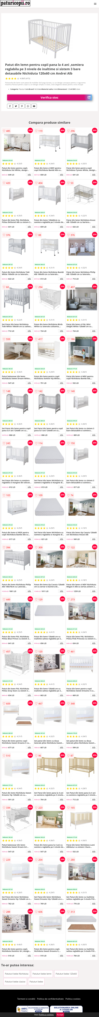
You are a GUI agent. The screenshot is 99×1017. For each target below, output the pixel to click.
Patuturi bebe (36, 981)
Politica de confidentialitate (50, 998)
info (29, 174)
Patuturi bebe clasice (15, 981)
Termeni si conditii (26, 998)
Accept (60, 1014)
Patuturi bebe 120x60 (66, 973)
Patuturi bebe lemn (42, 973)
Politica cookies (72, 998)
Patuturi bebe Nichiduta (16, 973)
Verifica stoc (66, 97)
